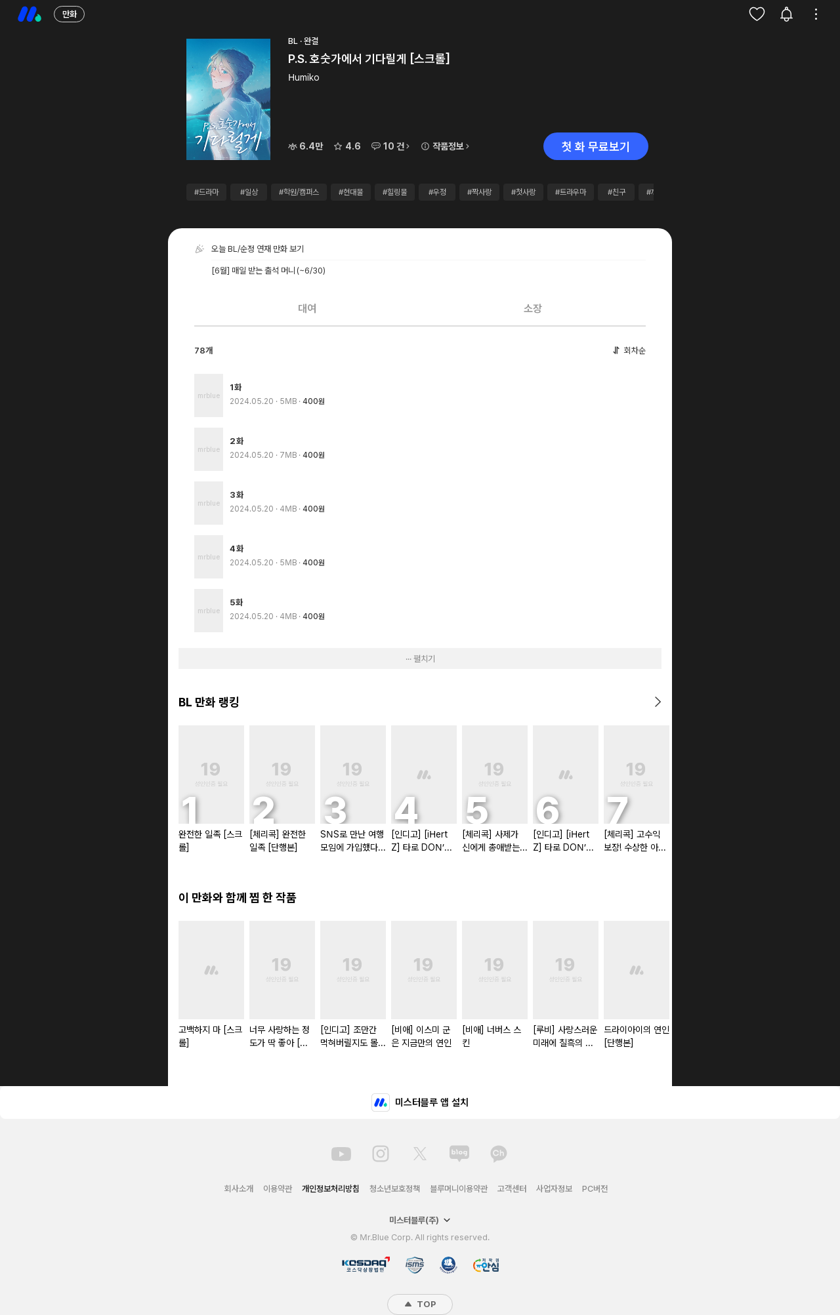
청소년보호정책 (394, 1189)
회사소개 (238, 1189)
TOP (420, 1304)
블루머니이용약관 (459, 1189)
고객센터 (511, 1189)
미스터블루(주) (420, 1220)
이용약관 (277, 1189)
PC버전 (595, 1189)
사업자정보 (554, 1189)
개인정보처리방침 (331, 1189)
